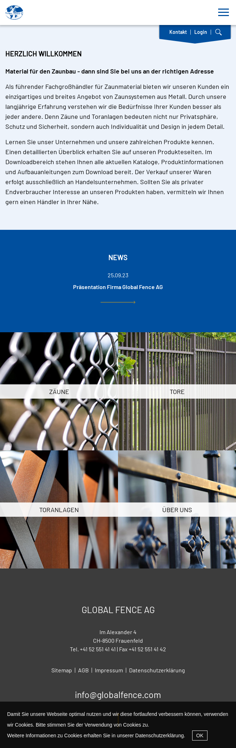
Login (200, 32)
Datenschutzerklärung (159, 735)
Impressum (109, 670)
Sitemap (61, 670)
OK (199, 735)
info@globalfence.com (118, 694)
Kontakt (178, 32)
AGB (83, 670)
